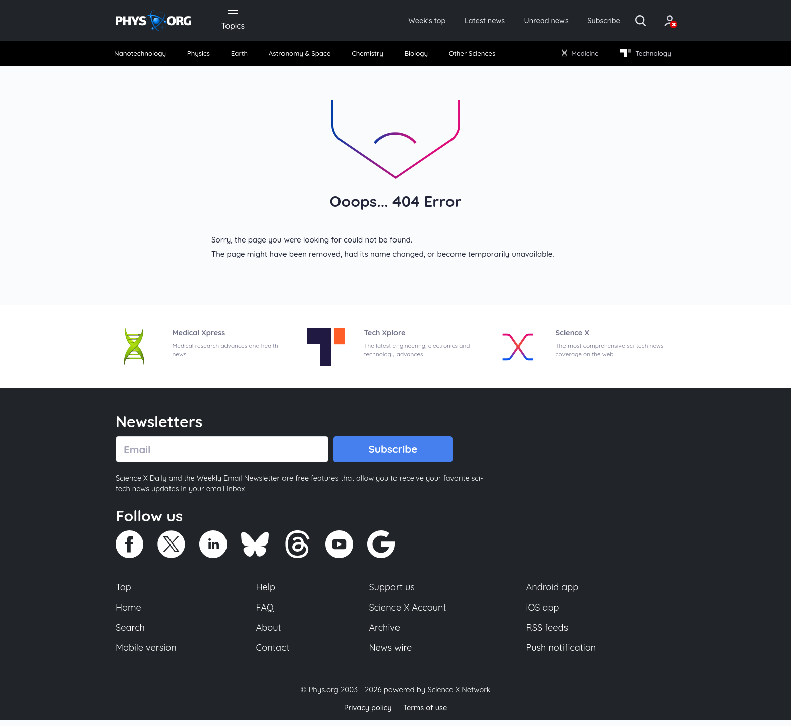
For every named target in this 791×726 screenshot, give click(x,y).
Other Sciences (470, 55)
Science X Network (458, 695)
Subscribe (589, 21)
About (269, 632)
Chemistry (368, 55)
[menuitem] (144, 55)
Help (266, 590)
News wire (390, 652)
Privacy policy (366, 713)
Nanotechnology (144, 55)
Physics (202, 55)
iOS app (543, 611)
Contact (273, 652)
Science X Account (408, 611)
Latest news (461, 21)
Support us (391, 590)
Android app (553, 590)
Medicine (578, 55)
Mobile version (147, 652)
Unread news (527, 21)
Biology (415, 55)
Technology (642, 55)
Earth (240, 55)
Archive (384, 632)
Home (129, 611)
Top (124, 590)
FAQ (265, 611)
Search (131, 632)
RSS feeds (547, 632)
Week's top (399, 21)
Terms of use (425, 713)
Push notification (562, 652)
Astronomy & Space (300, 55)
